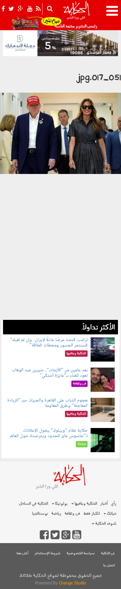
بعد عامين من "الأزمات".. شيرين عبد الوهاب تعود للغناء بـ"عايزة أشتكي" (49, 373)
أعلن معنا (23, 553)
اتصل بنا (109, 565)
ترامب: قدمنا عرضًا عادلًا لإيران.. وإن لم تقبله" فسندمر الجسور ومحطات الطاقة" (49, 342)
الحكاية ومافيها (84, 504)
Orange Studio (72, 583)
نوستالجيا (40, 514)
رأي (113, 504)
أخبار (104, 504)
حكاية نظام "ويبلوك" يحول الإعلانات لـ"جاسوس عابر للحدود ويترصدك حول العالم (49, 433)
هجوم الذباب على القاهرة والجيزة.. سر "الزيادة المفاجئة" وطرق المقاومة (47, 403)
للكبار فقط (91, 514)
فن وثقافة (72, 514)
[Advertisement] (60, 259)
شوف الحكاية (104, 523)
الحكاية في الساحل (33, 504)
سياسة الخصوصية (81, 553)
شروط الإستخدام (47, 553)
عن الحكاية (108, 553)
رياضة (56, 514)
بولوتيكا (60, 504)
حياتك (110, 514)
